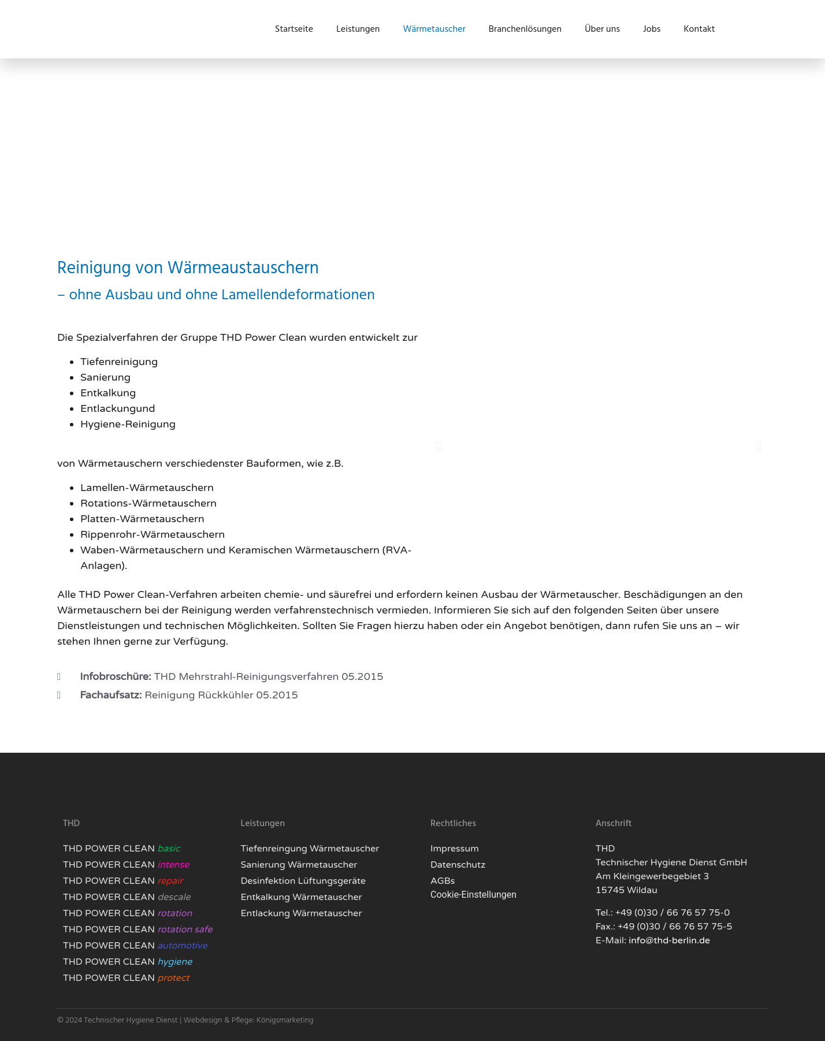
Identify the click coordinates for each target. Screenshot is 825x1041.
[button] (438, 447)
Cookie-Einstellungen (473, 894)
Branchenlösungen (525, 29)
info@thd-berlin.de (669, 940)
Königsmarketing (285, 1020)
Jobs (651, 29)
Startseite (294, 29)
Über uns (602, 29)
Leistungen (358, 29)
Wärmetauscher (434, 29)
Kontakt (699, 29)
